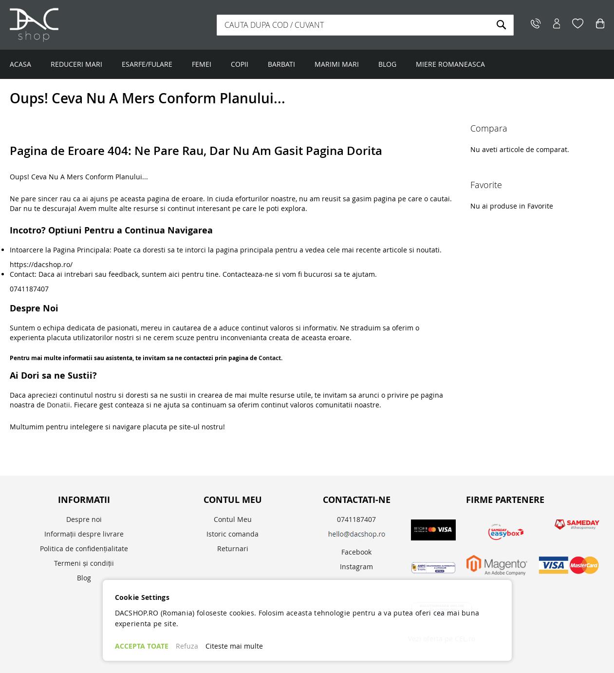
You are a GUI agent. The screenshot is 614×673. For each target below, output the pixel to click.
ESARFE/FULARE (147, 64)
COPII (239, 64)
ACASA (20, 64)
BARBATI (281, 64)
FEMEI (201, 64)
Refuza (187, 646)
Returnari (232, 548)
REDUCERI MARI (76, 64)
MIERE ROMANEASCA (450, 64)
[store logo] (70, 24)
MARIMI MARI (337, 64)
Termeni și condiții (84, 563)
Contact (270, 358)
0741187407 (356, 519)
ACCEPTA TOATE (141, 646)
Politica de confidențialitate (84, 548)
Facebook (356, 552)
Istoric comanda (232, 533)
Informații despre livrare (84, 533)
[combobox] (365, 25)
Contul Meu (233, 519)
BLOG (387, 64)
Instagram (356, 566)
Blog (84, 577)
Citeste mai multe (234, 646)
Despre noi (84, 519)
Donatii (58, 404)
